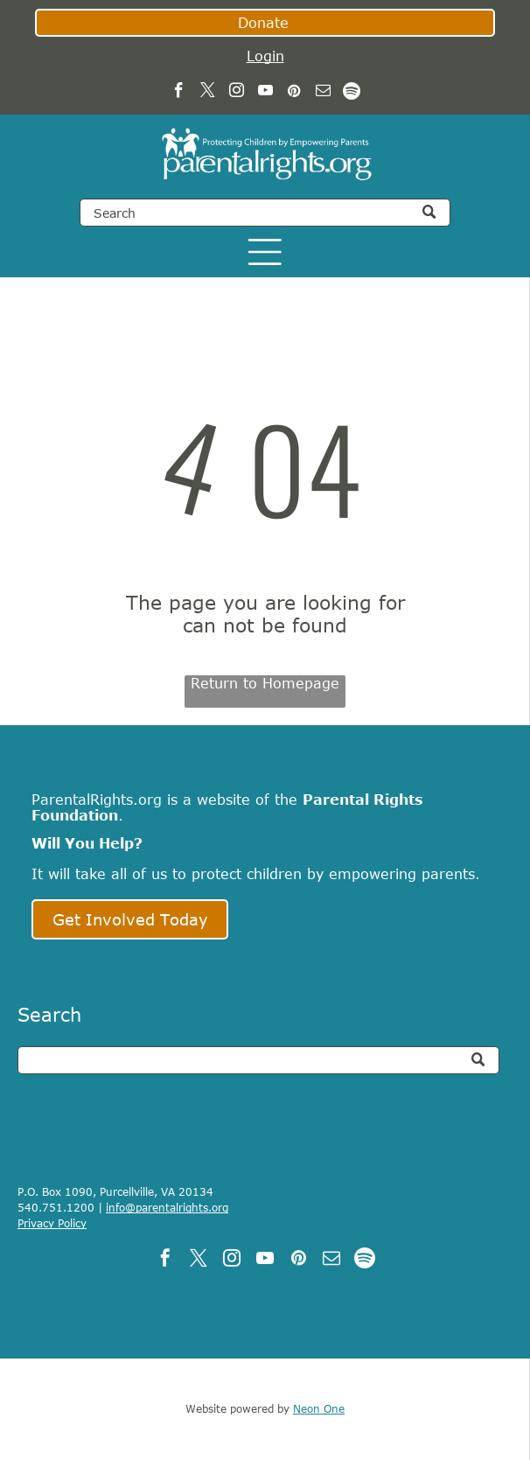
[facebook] (179, 93)
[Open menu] (265, 252)
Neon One (319, 1408)
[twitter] (208, 93)
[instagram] (237, 93)
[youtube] (265, 93)
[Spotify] (352, 93)
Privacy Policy (52, 1223)
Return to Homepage (265, 683)
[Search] (265, 213)
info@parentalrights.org (167, 1207)
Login (265, 56)
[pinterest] (294, 93)
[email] (323, 93)
